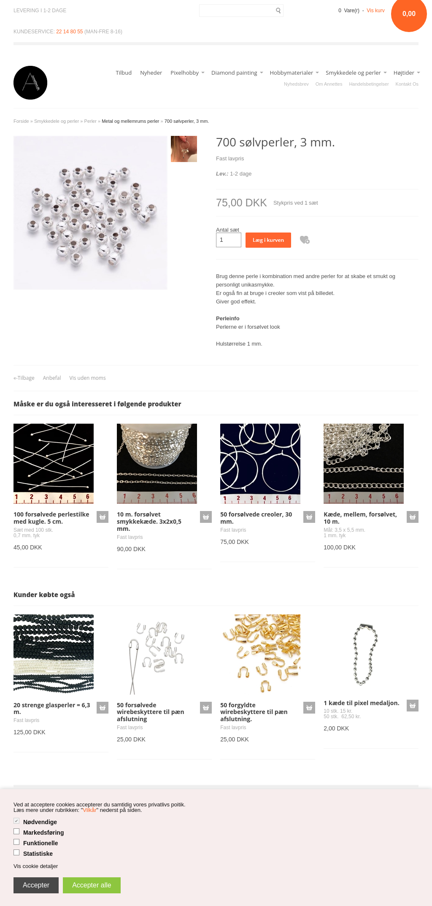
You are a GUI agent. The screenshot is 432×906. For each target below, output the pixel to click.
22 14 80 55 (69, 32)
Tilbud (124, 72)
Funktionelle (40, 843)
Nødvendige (40, 822)
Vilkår (89, 810)
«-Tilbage (24, 377)
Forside (21, 121)
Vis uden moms (88, 377)
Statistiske (38, 853)
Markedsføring (43, 832)
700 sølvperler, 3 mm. (187, 121)
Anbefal (52, 377)
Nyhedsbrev (296, 84)
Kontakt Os (407, 84)
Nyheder (151, 72)
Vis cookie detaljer (36, 866)
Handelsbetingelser (369, 84)
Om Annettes (329, 84)
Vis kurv (375, 11)
